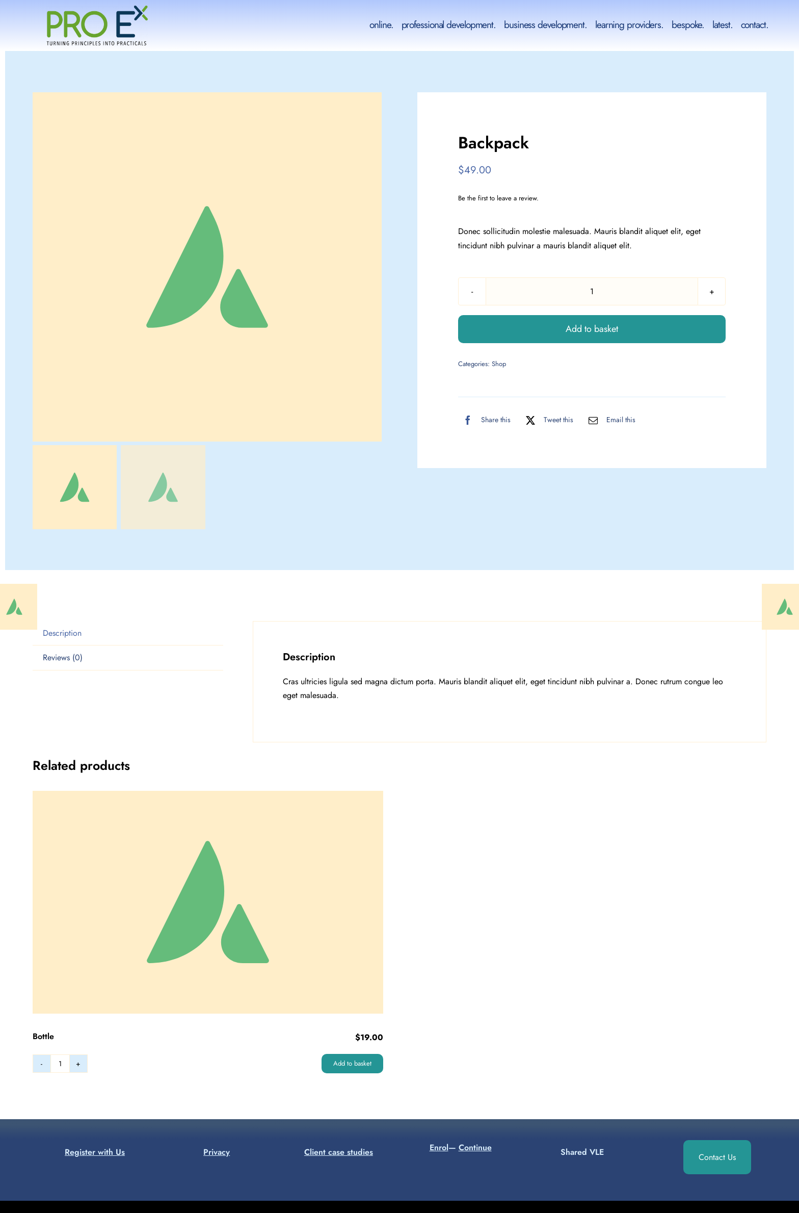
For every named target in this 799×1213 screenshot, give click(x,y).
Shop (499, 364)
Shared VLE (582, 1152)
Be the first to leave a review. (498, 198)
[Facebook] (484, 420)
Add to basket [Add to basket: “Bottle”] (352, 1063)
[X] (547, 420)
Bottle (43, 1036)
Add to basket (592, 328)
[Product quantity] (592, 291)
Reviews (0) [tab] (63, 657)
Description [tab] (62, 633)
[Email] (609, 420)
